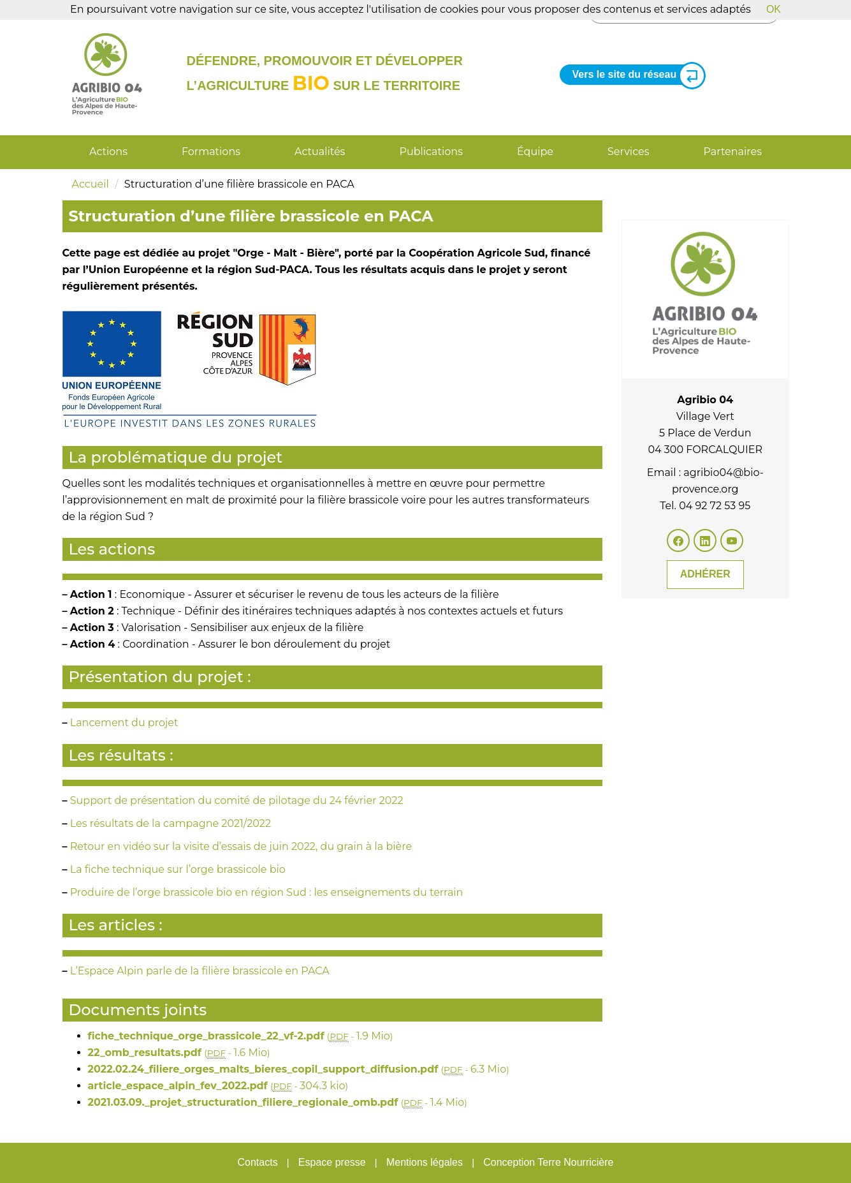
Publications (431, 151)
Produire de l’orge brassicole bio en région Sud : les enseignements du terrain (266, 892)
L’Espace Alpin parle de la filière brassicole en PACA (200, 971)
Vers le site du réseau (634, 75)
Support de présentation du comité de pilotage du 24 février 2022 (237, 800)
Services (628, 151)
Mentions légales (424, 1162)
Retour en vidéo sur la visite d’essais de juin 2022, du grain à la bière (241, 846)
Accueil (90, 184)
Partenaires (733, 151)
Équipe (535, 151)
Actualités (320, 151)
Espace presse (332, 1162)
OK (773, 9)
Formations (211, 151)
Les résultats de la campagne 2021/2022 (170, 823)
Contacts (257, 1162)
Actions (108, 151)
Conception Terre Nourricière (548, 1162)
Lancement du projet (124, 723)
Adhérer (705, 574)
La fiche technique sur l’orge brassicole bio (178, 869)
